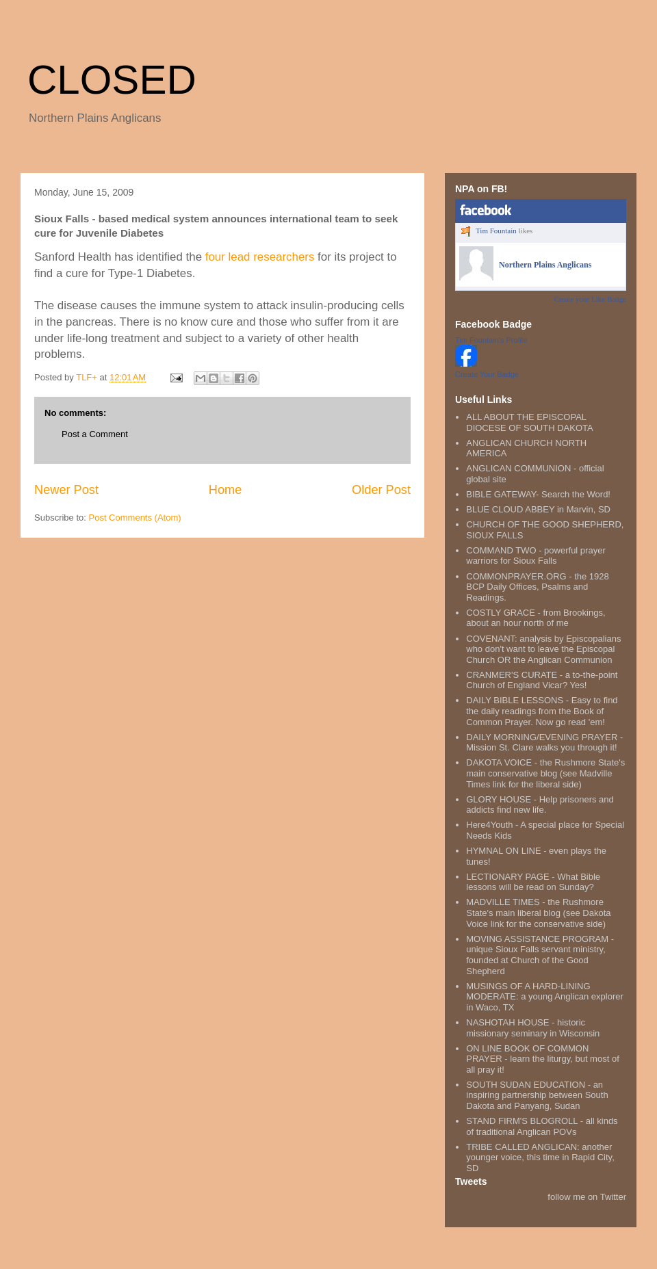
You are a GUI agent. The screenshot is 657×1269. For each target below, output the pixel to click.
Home (225, 490)
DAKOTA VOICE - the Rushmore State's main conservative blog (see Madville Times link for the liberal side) (545, 773)
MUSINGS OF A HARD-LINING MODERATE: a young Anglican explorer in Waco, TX (544, 996)
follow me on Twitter (587, 1197)
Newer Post (66, 490)
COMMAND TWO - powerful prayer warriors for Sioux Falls (535, 555)
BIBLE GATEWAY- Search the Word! (538, 494)
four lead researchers (260, 256)
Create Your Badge (487, 374)
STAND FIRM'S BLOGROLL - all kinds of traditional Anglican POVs (541, 1126)
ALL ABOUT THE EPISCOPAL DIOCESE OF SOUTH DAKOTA (529, 422)
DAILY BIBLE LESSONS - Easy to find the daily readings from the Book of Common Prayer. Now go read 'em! (541, 711)
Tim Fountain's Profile (491, 340)
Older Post (381, 490)
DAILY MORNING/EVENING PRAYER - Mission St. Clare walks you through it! (544, 742)
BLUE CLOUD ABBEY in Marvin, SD (538, 509)
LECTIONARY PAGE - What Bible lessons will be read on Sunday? (533, 882)
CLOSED (111, 80)
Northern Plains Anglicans (545, 265)
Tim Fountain (496, 230)
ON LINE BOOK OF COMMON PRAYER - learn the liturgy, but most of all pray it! (542, 1059)
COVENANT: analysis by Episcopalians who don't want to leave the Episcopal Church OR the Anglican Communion (543, 649)
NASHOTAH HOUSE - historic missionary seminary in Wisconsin (533, 1027)
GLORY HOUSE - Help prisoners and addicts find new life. (540, 804)
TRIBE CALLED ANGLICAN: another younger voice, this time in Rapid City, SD (540, 1157)
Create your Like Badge (590, 299)
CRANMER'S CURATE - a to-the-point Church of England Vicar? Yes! (541, 680)
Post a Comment (95, 434)
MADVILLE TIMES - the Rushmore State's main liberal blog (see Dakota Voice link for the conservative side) (538, 912)
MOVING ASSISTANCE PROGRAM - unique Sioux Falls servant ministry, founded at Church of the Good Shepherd (540, 955)
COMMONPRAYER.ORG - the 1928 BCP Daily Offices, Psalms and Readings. (537, 587)
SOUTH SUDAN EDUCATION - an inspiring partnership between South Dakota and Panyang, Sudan (537, 1095)
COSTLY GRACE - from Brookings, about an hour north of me (535, 618)
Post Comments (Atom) (135, 517)
